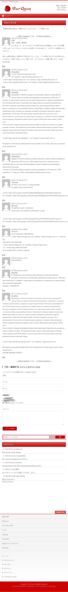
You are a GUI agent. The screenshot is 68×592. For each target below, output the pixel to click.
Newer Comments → (45, 36)
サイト (5, 388)
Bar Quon (31, 584)
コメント (6, 409)
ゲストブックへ (7, 484)
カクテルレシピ (9, 560)
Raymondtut (15, 72)
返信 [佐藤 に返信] (3, 66)
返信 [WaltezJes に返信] (3, 255)
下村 (6, 367)
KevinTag (14, 296)
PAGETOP (60, 512)
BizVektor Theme (34, 586)
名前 (4, 375)
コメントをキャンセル (30, 367)
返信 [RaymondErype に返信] (3, 267)
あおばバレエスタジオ (10, 543)
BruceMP (14, 272)
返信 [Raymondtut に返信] (3, 87)
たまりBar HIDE (7, 525)
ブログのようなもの (10, 576)
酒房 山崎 (5, 517)
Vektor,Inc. (45, 586)
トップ (6, 556)
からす (4, 530)
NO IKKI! (5, 548)
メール (5, 382)
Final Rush (5, 539)
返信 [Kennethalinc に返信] (3, 177)
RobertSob (14, 92)
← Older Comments (22, 36)
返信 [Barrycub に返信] (3, 226)
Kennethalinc (15, 156)
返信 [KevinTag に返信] (3, 357)
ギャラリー (7, 568)
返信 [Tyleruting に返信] (3, 200)
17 (37, 36)
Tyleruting (14, 182)
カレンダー (7, 564)
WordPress (23, 586)
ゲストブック (8, 572)
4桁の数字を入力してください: (13, 403)
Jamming (5, 534)
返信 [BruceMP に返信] (3, 290)
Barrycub (14, 205)
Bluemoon (5, 521)
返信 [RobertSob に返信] (3, 151)
